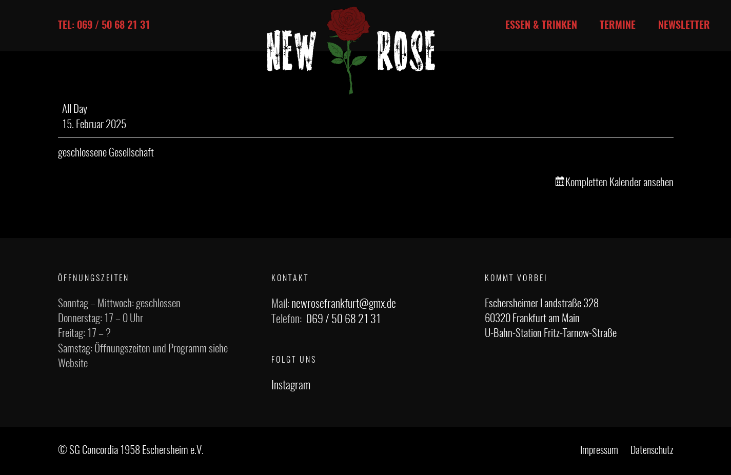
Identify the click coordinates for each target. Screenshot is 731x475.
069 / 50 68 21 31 (343, 319)
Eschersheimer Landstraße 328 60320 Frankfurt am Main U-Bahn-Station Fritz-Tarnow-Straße (551, 319)
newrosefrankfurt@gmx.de (343, 304)
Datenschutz (652, 451)
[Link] (351, 50)
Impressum (599, 451)
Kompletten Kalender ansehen (619, 182)
